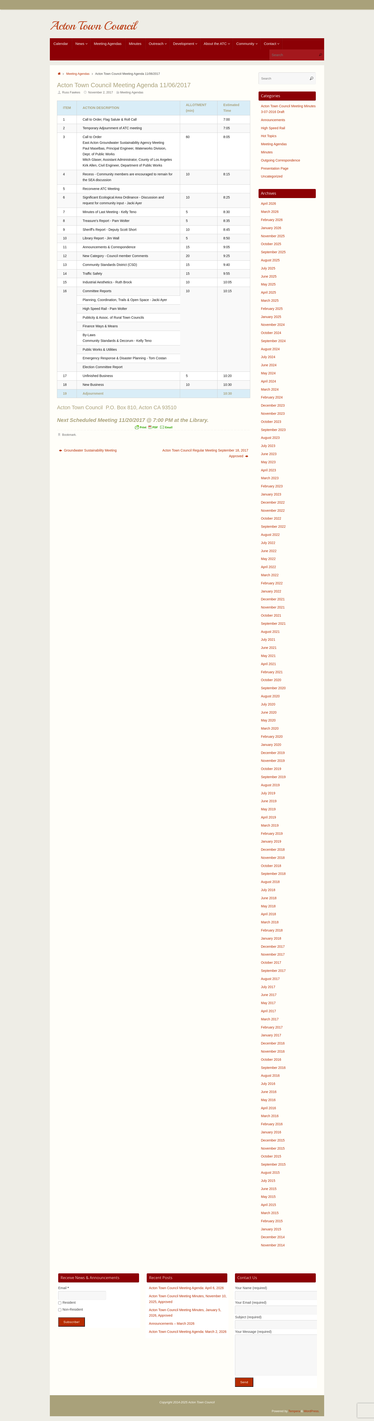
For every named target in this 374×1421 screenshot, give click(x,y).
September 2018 (273, 874)
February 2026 (272, 220)
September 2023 (273, 430)
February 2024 (272, 397)
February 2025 (272, 309)
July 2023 (268, 446)
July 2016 (268, 1084)
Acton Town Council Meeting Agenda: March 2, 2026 (188, 1332)
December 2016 (273, 1043)
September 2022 (273, 526)
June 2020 (268, 712)
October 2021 (271, 615)
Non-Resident (70, 1309)
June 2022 (268, 551)
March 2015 (270, 1213)
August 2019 (270, 785)
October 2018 (271, 866)
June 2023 (268, 454)
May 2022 (268, 559)
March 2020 (270, 728)
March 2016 (270, 1116)
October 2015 (271, 1156)
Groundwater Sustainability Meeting (88, 450)
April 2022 (268, 567)
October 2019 (271, 769)
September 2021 (273, 623)
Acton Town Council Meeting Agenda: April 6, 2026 (186, 1288)
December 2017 (273, 946)
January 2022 (271, 591)
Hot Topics (268, 136)
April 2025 (268, 292)
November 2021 (273, 607)
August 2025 (270, 260)
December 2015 (273, 1140)
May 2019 (268, 809)
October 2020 (271, 680)
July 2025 (268, 268)
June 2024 (268, 365)
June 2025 (268, 276)
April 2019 (268, 817)
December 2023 (273, 405)
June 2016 (268, 1092)
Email (63, 1288)
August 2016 (270, 1075)
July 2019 (268, 793)
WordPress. (311, 1411)
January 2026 (271, 228)
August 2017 (270, 979)
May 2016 (268, 1100)
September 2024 (273, 341)
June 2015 (268, 1189)
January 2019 (271, 841)
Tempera (294, 1411)
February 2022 (272, 583)
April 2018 (268, 914)
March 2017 (270, 1019)
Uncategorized (271, 176)
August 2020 (270, 696)
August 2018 (270, 882)
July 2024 (268, 357)
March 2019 (270, 825)
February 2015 (272, 1221)
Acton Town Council (92, 25)
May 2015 (268, 1197)
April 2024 (268, 381)
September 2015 (273, 1164)
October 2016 (271, 1059)
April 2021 (268, 664)
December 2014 (273, 1237)
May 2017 (268, 1003)
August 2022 (270, 535)
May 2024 (268, 373)
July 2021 (268, 639)
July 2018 (268, 890)
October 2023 (271, 422)
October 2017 (271, 962)
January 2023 (271, 494)
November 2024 (273, 325)
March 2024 (270, 389)
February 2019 (272, 833)
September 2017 (273, 971)
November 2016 (273, 1051)
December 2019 (273, 753)
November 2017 (273, 954)
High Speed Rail (273, 128)
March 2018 (270, 922)
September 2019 (273, 777)
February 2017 (272, 1027)
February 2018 (272, 930)
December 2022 (273, 502)
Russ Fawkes (71, 92)
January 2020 (271, 745)
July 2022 (268, 543)
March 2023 (270, 478)
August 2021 (270, 632)
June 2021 (268, 648)
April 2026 (268, 203)
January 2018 (271, 938)
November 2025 (273, 236)
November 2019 (273, 761)
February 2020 (272, 736)
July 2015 (268, 1181)
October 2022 (271, 518)
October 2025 (271, 244)
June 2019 (268, 801)
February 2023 (272, 486)
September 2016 (273, 1068)
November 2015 (273, 1148)
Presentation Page (274, 168)
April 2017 (268, 1011)
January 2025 (271, 317)
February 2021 (272, 672)
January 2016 (271, 1132)
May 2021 (268, 656)
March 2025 (270, 300)
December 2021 (273, 599)
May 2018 (268, 906)
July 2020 (268, 704)
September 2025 (273, 252)
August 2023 (270, 438)
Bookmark (69, 434)
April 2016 (268, 1108)
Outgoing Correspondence (280, 160)
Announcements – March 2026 (172, 1323)
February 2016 (272, 1124)
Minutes (267, 152)
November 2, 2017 (100, 92)
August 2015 (270, 1172)
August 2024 (270, 349)
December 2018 (273, 849)
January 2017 (271, 1035)
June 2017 (268, 995)
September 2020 (273, 688)
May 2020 (268, 720)
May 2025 (268, 284)
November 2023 (273, 413)
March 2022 (270, 575)
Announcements (273, 120)
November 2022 (273, 510)
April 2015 (268, 1205)
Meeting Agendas (77, 73)
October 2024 (271, 333)
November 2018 (273, 858)
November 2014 (273, 1245)
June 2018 (268, 898)
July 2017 (268, 987)
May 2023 (268, 462)
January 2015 (271, 1229)
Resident (67, 1302)
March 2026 (270, 212)
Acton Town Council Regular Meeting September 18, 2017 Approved (205, 453)
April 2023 (268, 470)
